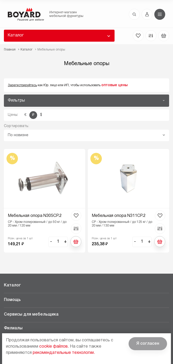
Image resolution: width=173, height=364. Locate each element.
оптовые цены (114, 85)
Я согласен (147, 344)
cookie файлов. (54, 346)
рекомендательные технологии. (64, 353)
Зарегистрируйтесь (22, 85)
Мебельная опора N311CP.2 (118, 216)
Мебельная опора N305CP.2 (35, 216)
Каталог (16, 35)
